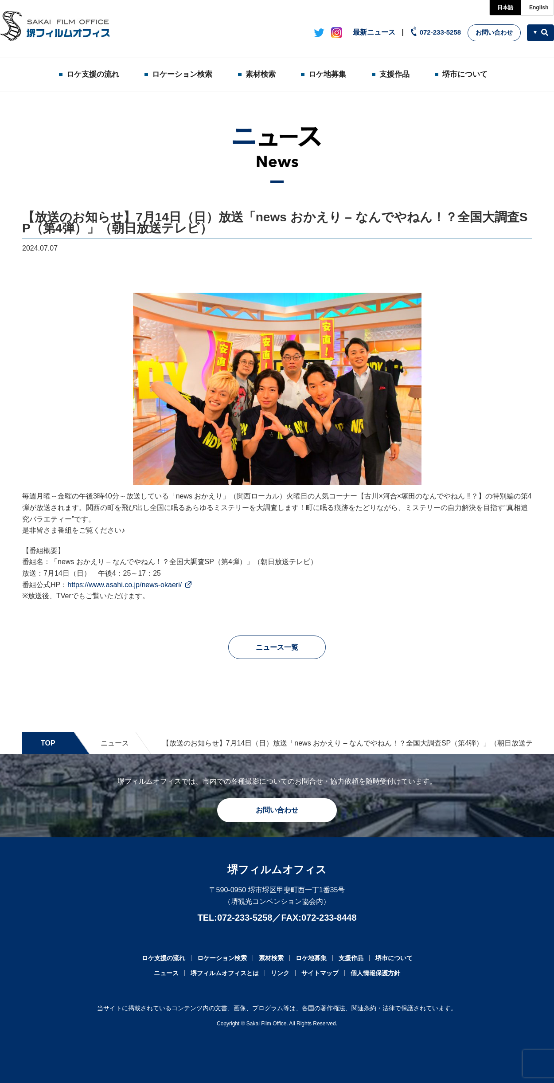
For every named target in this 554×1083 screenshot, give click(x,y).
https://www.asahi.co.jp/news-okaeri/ (124, 585)
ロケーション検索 (182, 74)
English (538, 7)
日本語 (505, 7)
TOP (48, 743)
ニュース (115, 743)
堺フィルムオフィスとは (225, 973)
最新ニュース (374, 32)
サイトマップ (320, 973)
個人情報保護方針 (375, 973)
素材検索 (261, 74)
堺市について (465, 74)
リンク (280, 973)
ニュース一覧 (277, 647)
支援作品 (394, 74)
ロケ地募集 (327, 74)
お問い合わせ (494, 32)
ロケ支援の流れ (92, 74)
